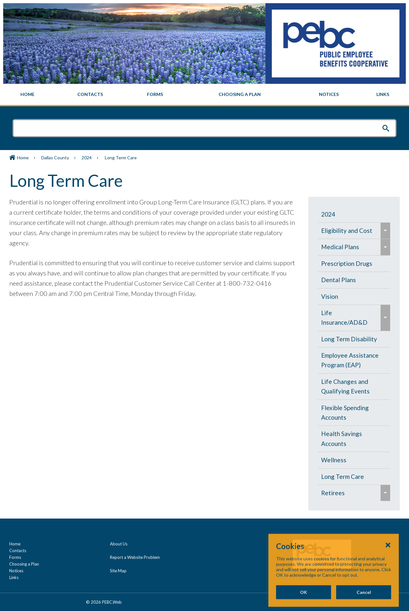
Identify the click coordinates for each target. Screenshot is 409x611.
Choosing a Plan (24, 564)
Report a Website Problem (135, 557)
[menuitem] (27, 94)
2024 (86, 157)
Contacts (17, 550)
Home (23, 157)
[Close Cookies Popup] (388, 574)
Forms (15, 557)
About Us (118, 543)
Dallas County (55, 157)
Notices (16, 570)
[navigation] (204, 94)
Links (14, 577)
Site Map (118, 570)
